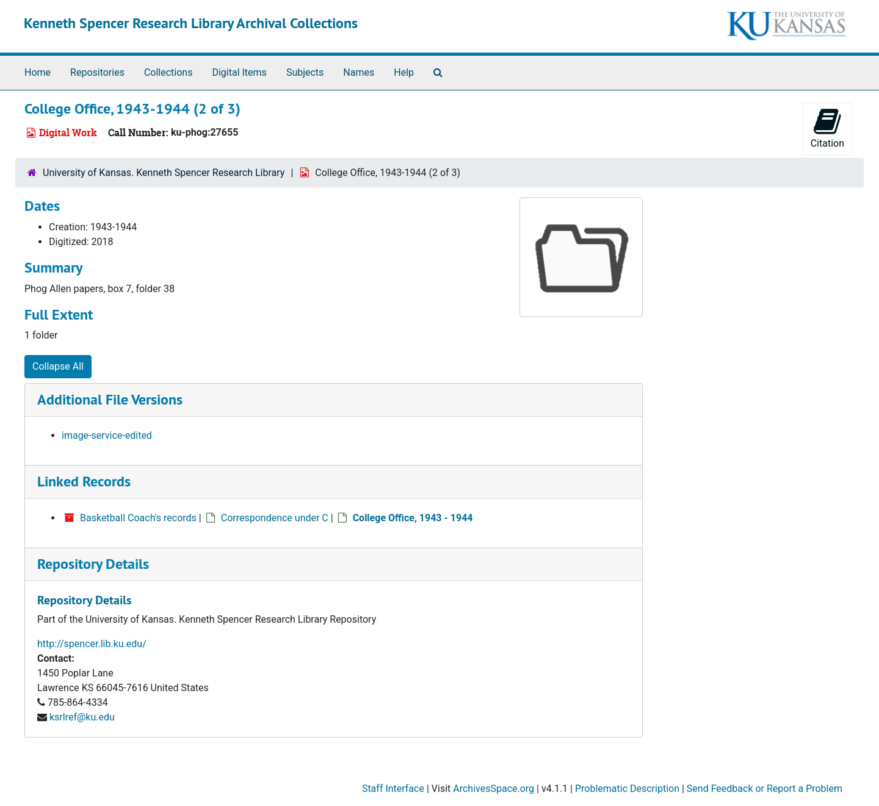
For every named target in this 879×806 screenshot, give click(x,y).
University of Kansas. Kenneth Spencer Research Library (163, 172)
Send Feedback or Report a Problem (764, 788)
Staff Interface (393, 788)
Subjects (305, 72)
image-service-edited (107, 435)
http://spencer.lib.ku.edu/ (91, 644)
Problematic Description (627, 788)
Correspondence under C (274, 518)
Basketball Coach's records (138, 518)
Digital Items (239, 72)
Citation (827, 128)
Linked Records (84, 481)
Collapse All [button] (58, 366)
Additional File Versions (110, 399)
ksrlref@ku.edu (82, 717)
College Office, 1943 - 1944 (413, 518)
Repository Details (93, 563)
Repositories (97, 72)
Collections (168, 72)
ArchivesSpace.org (493, 788)
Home (37, 72)
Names (358, 72)
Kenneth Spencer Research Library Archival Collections (191, 22)
